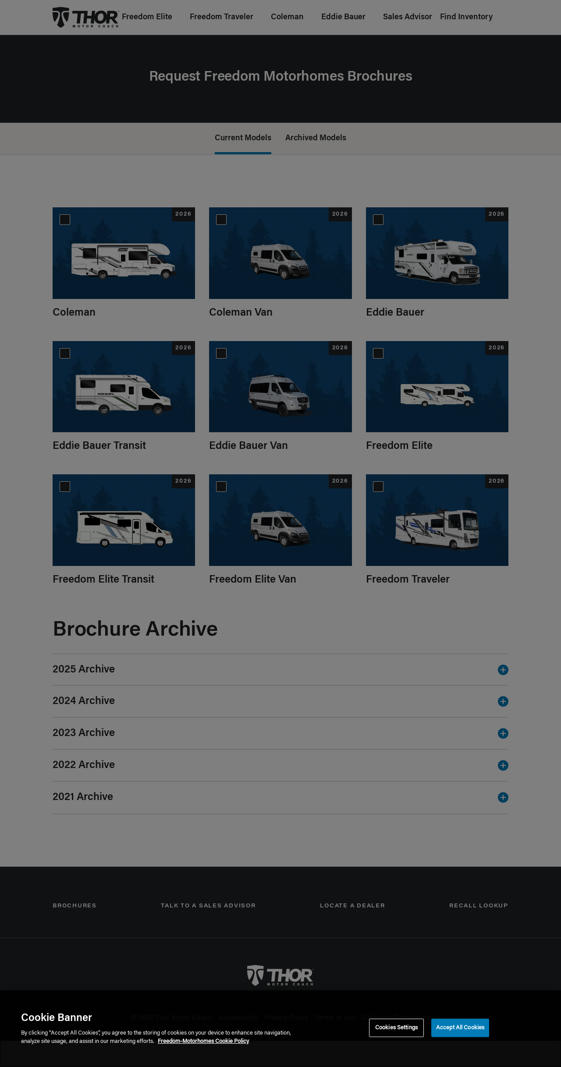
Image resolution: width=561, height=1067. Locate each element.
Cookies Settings (396, 1028)
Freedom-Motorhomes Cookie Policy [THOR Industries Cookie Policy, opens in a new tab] (203, 1041)
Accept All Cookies (460, 1028)
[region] (280, 1028)
